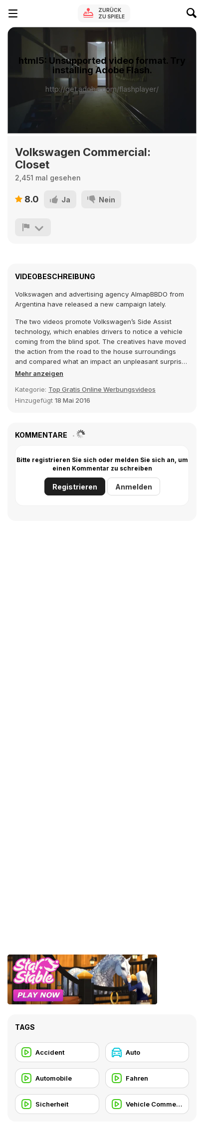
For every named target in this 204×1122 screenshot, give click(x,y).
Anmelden (133, 486)
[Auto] (147, 1052)
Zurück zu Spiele (111, 13)
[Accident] (57, 1052)
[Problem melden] (33, 227)
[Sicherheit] (57, 1104)
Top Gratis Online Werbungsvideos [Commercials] (102, 389)
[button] (39, 373)
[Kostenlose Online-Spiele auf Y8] (48, 13)
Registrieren (74, 486)
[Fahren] (147, 1078)
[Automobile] (57, 1078)
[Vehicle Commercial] (147, 1104)
